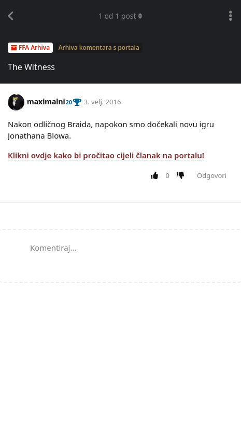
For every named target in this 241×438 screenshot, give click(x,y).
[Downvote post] (182, 176)
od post (120, 16)
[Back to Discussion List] (10, 16)
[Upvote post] (156, 176)
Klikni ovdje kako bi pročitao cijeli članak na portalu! (106, 155)
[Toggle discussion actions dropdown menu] (230, 16)
